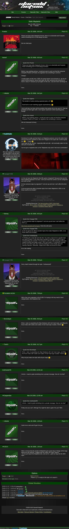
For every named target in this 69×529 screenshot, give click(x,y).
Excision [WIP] (42, 205)
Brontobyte (7, 319)
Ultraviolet (20, 491)
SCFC (31, 205)
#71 (66, 370)
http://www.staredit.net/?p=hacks (30, 226)
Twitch (6, 344)
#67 (66, 260)
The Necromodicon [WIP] (45, 203)
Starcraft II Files (45, 12)
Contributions (47, 512)
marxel (4, 57)
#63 (66, 93)
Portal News (28, 17)
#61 (66, 31)
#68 (66, 293)
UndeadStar (19, 487)
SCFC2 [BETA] (51, 205)
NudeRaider (8, 134)
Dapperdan (7, 395)
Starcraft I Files (34, 12)
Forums (23, 12)
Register (52, 8)
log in (36, 477)
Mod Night (56, 203)
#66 (66, 214)
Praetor (4, 31)
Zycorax (20, 489)
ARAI (35, 205)
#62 (66, 57)
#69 (66, 319)
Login (48, 8)
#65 (66, 174)
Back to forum (34, 476)
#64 (66, 134)
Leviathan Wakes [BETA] (45, 206)
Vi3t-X (6, 447)
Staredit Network (16, 17)
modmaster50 (6, 370)
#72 (66, 395)
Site (12, 12)
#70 (66, 344)
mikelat (37, 25)
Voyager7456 (8, 174)
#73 (66, 421)
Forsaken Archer (9, 293)
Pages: (4, 26)
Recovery (57, 8)
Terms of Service (29, 512)
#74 (66, 447)
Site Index (20, 512)
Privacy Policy (39, 512)
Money (6, 214)
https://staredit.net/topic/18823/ (33, 493)
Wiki (56, 12)
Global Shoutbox (34, 483)
